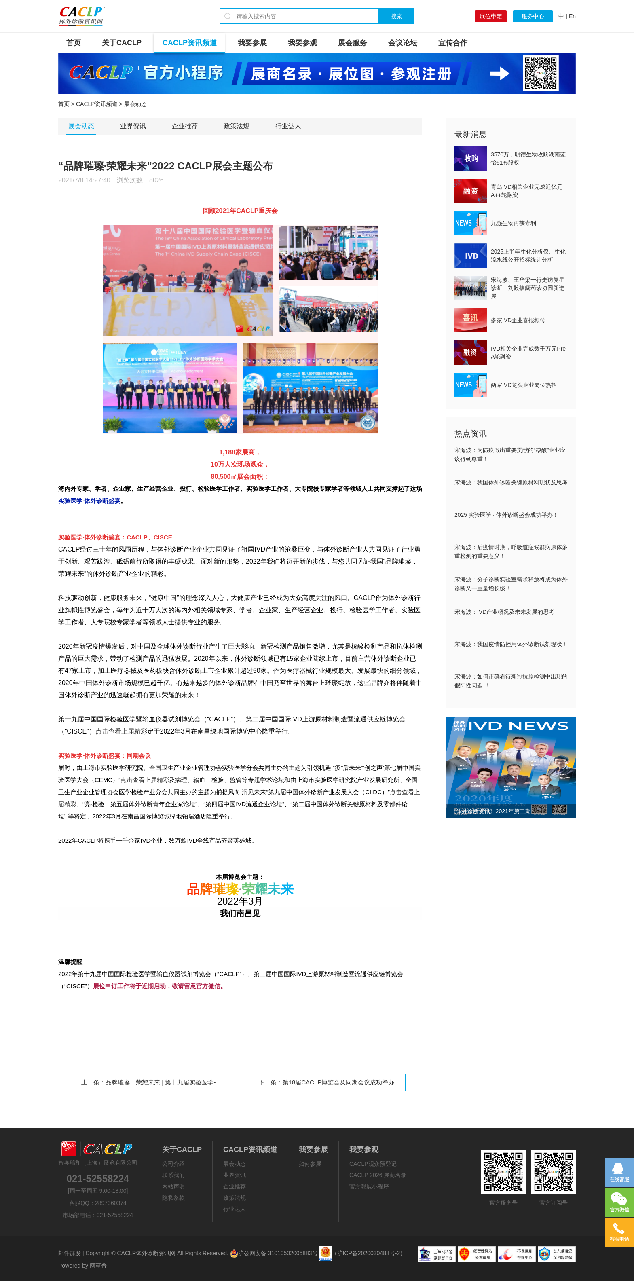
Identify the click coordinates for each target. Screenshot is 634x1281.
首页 (73, 43)
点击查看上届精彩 (144, 779)
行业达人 (288, 126)
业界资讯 (133, 126)
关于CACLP (122, 43)
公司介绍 (173, 1164)
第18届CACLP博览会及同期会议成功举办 (339, 1082)
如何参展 (310, 1164)
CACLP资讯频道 (190, 43)
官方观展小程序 (369, 1186)
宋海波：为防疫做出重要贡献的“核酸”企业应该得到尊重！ (510, 454)
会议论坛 (402, 43)
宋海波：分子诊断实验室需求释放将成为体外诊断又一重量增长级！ (511, 584)
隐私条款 (173, 1197)
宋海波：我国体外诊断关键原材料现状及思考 (511, 482)
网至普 (98, 1265)
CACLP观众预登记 (373, 1164)
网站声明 (173, 1186)
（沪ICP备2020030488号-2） (369, 1253)
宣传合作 (452, 43)
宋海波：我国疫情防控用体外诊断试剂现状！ (511, 644)
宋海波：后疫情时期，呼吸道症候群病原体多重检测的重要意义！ (511, 551)
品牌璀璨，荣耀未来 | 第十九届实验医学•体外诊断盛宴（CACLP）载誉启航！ (210, 1082)
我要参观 (302, 43)
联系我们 (173, 1175)
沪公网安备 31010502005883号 (274, 1253)
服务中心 (533, 16)
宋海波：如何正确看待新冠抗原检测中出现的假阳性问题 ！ (511, 681)
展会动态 (81, 126)
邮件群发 (69, 1253)
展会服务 (352, 43)
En (572, 16)
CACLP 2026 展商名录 (377, 1175)
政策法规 (236, 126)
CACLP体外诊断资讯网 (146, 1253)
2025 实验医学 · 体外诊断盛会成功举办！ (506, 515)
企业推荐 (185, 126)
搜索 (396, 16)
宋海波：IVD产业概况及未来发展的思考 (504, 612)
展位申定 (491, 16)
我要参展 (252, 43)
